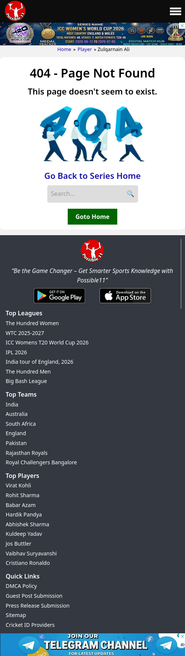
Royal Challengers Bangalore (41, 462)
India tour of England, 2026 (39, 361)
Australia (17, 413)
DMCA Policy (21, 585)
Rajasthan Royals (27, 452)
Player (85, 49)
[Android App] (59, 303)
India (12, 404)
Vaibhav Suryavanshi (31, 553)
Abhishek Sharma (27, 524)
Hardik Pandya (24, 514)
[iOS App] (125, 303)
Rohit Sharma (22, 495)
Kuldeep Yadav (24, 533)
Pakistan (16, 443)
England (16, 433)
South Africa (21, 423)
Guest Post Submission (34, 595)
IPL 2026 (16, 352)
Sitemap (16, 615)
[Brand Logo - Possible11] (92, 261)
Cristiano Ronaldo (28, 562)
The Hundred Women (32, 323)
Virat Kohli (18, 485)
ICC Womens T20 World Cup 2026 (47, 342)
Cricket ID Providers (30, 624)
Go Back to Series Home (92, 175)
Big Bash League (26, 381)
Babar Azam (21, 505)
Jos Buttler (18, 543)
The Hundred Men (28, 371)
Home (64, 49)
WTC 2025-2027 (25, 333)
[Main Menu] (175, 11)
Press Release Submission (38, 605)
